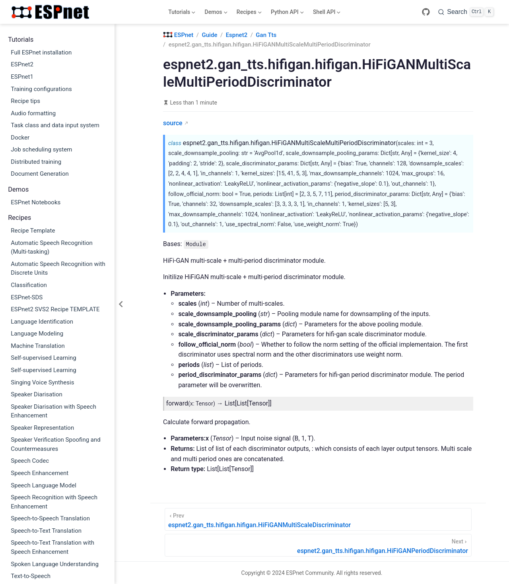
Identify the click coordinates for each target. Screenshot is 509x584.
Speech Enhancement (39, 473)
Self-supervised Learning (43, 357)
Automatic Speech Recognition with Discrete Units (58, 268)
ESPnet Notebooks (35, 202)
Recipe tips (25, 101)
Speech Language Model (43, 485)
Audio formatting (33, 113)
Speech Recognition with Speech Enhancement (54, 502)
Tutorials (181, 13)
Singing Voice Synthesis (42, 382)
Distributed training (36, 161)
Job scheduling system (41, 149)
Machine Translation (38, 345)
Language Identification (42, 321)
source (173, 123)
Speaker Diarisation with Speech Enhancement (53, 411)
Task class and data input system (55, 125)
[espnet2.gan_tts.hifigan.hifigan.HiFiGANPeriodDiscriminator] (318, 545)
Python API (286, 13)
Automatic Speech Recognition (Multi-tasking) (52, 247)
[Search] (466, 11)
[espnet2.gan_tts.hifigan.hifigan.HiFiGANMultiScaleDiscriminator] (318, 519)
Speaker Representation (42, 427)
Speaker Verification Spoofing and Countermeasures (56, 444)
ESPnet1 (22, 76)
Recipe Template (33, 230)
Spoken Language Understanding (55, 564)
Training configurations (41, 89)
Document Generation (40, 173)
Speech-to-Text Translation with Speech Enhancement (52, 547)
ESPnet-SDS (27, 297)
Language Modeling (37, 333)
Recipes (248, 13)
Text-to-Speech (31, 576)
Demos (215, 13)
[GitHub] (426, 12)
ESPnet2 (22, 64)
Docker (20, 137)
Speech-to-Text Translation (46, 530)
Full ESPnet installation (41, 52)
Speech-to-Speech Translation (50, 518)
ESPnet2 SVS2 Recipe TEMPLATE (55, 309)
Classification (29, 285)
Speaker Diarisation (36, 394)
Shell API (326, 13)
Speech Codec (30, 460)
